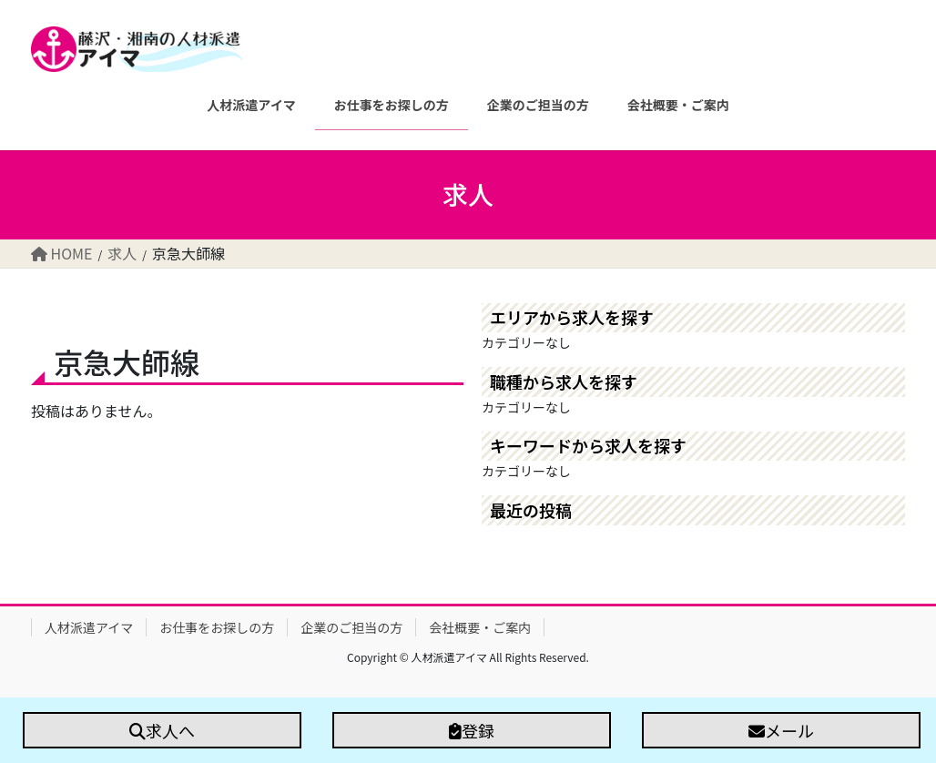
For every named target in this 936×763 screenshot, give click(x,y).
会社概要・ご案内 (480, 627)
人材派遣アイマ (89, 627)
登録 (471, 730)
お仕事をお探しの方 (216, 627)
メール (781, 730)
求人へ (162, 730)
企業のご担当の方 (351, 627)
